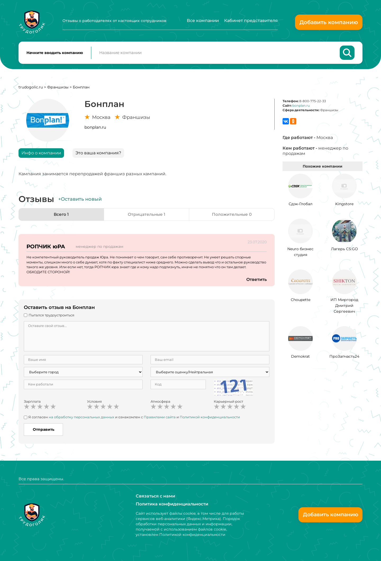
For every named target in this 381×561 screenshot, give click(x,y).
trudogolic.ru (31, 88)
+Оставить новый (80, 200)
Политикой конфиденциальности (210, 418)
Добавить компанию (329, 22)
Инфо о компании (41, 153)
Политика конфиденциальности (172, 503)
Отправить (43, 430)
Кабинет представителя (251, 20)
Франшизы (58, 88)
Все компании (203, 20)
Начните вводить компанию (54, 53)
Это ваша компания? (98, 153)
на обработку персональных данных (81, 418)
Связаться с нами (155, 496)
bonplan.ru (95, 128)
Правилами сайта (160, 418)
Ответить (256, 280)
